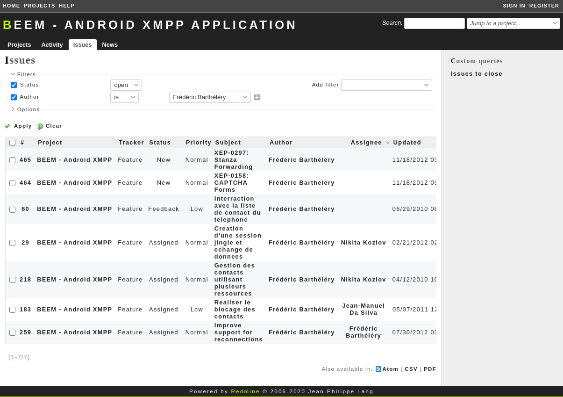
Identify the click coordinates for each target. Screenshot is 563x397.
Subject (228, 142)
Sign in (514, 5)
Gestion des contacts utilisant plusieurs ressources (234, 279)
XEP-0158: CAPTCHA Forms (231, 182)
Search (391, 22)
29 (25, 242)
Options (28, 109)
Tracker (131, 142)
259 (25, 332)
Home (11, 5)
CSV (411, 369)
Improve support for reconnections (238, 332)
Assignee (366, 142)
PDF (430, 369)
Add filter (325, 84)
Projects (39, 5)
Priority (199, 142)
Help (66, 5)
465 (25, 159)
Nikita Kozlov (363, 242)
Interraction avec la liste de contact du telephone (237, 209)
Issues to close (477, 73)
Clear (54, 126)
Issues (82, 44)
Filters (26, 74)
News (110, 44)
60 (25, 208)
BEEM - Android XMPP (74, 159)
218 (25, 279)
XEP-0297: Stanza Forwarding (233, 159)
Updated (407, 142)
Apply (23, 126)
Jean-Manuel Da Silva (363, 309)
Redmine (245, 391)
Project (50, 142)
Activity (52, 44)
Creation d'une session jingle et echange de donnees (238, 242)
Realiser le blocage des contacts (235, 309)
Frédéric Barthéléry (302, 159)
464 (25, 182)
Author (28, 97)
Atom (391, 369)
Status (28, 84)
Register (544, 5)
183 (25, 309)
